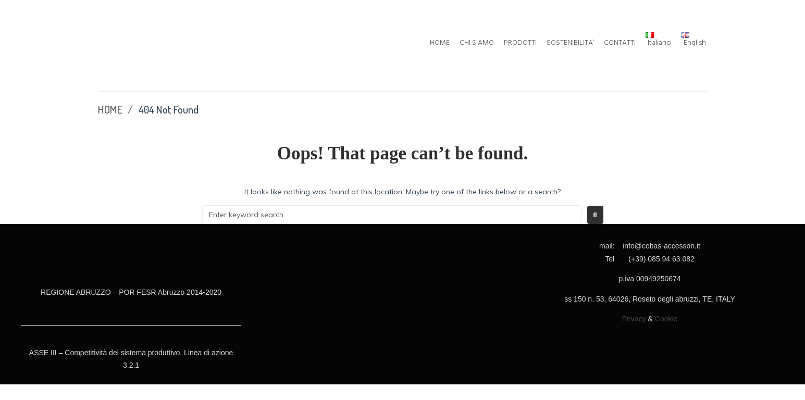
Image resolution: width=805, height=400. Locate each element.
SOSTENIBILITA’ (570, 43)
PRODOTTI (520, 43)
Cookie (666, 319)
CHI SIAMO (477, 43)
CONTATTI (620, 43)
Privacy (634, 319)
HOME (440, 43)
